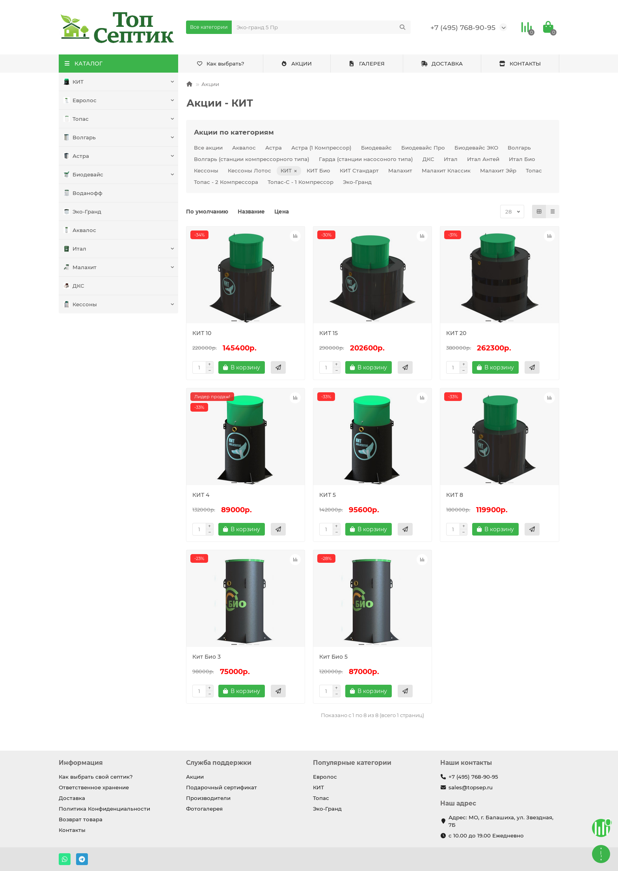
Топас (76, 119)
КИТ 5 (327, 494)
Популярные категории (352, 762)
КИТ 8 (454, 494)
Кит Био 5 (333, 656)
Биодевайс (83, 174)
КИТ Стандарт (359, 170)
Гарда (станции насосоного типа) (366, 159)
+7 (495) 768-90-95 (462, 27)
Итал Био (522, 159)
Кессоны (80, 304)
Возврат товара (80, 819)
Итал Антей (483, 159)
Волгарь (79, 137)
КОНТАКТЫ (520, 63)
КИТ (73, 82)
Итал (74, 248)
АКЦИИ (296, 63)
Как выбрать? (220, 63)
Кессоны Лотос (249, 170)
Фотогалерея (204, 808)
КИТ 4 (200, 494)
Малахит (80, 267)
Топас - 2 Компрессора (226, 182)
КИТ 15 (328, 333)
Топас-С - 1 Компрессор (300, 182)
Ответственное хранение (94, 787)
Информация (81, 762)
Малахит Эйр (498, 170)
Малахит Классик (446, 170)
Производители (208, 798)
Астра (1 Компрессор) (321, 147)
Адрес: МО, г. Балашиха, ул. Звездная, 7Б (501, 821)
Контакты (72, 830)
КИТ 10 (201, 333)
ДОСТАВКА (442, 63)
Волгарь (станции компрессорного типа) (251, 159)
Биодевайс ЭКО (476, 147)
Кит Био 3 (206, 656)
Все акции (208, 147)
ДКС (73, 286)
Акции (210, 84)
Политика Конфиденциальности (104, 808)
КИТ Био (318, 170)
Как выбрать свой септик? (96, 777)
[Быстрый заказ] (278, 367)
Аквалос (79, 230)
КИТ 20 (456, 333)
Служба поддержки (218, 762)
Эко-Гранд (82, 211)
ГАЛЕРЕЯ (366, 63)
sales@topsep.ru (471, 787)
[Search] (321, 27)
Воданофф (82, 193)
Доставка (72, 798)
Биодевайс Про (423, 147)
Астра (76, 156)
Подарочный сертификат (221, 787)
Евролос (80, 100)
